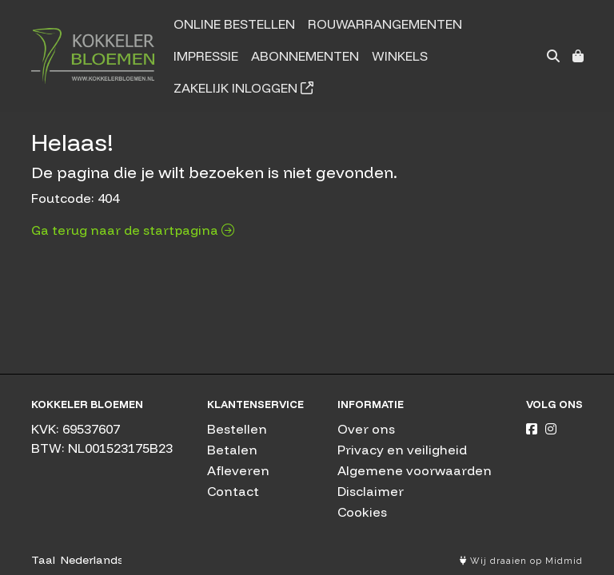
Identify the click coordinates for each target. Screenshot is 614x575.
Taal (43, 560)
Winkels (400, 56)
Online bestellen (234, 24)
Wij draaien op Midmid (521, 561)
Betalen (232, 450)
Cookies (362, 512)
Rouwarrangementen (385, 24)
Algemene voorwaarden (414, 470)
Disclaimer (370, 491)
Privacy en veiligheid (402, 450)
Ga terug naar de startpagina (132, 230)
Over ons (366, 429)
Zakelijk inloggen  (243, 88)
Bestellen (237, 429)
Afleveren (238, 470)
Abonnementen (305, 56)
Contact (233, 491)
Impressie (205, 56)
